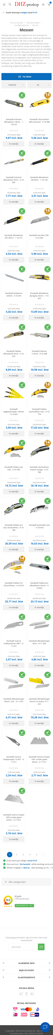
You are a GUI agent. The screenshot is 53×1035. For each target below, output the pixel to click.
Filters (27, 76)
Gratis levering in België (22, 860)
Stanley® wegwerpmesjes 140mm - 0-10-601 (13, 411)
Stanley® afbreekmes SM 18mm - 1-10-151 (14, 236)
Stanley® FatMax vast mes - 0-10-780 (14, 468)
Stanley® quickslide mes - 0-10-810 (39, 526)
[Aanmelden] (23, 947)
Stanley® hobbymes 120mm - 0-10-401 (13, 294)
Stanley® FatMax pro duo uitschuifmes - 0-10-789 (13, 527)
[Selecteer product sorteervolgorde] (13, 84)
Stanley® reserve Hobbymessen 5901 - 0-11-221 (14, 643)
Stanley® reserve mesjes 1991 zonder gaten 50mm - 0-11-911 (39, 759)
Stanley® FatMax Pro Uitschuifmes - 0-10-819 (14, 584)
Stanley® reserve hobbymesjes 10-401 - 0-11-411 (13, 759)
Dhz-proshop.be (16, 23)
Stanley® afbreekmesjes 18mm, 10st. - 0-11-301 (13, 700)
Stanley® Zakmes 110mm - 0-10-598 (39, 352)
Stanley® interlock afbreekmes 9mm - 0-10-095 (13, 180)
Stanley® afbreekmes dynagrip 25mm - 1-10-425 (39, 296)
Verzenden (41, 947)
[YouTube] (32, 994)
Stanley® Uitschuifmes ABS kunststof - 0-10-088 (39, 120)
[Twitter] (21, 994)
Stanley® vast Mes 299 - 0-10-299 (39, 236)
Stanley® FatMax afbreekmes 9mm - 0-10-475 (13, 354)
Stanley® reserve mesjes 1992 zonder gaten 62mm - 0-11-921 (13, 817)
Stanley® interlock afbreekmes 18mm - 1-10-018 (13, 122)
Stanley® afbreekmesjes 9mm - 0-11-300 (39, 642)
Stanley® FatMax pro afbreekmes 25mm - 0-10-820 (39, 585)
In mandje (13, 144)
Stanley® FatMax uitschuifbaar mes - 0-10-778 (39, 411)
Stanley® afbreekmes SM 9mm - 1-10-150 (39, 178)
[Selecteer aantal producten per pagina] (39, 84)
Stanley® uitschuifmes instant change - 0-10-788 (39, 469)
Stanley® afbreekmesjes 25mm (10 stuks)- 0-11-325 (39, 701)
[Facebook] (26, 994)
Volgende (43, 854)
